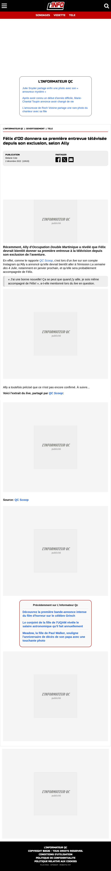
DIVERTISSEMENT (35, 128)
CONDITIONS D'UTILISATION (55, 854)
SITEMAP (54, 865)
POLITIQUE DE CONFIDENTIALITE (55, 858)
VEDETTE (59, 15)
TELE (72, 15)
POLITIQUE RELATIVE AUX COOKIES (55, 861)
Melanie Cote (11, 158)
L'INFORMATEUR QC (13, 128)
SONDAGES (43, 15)
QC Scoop (46, 260)
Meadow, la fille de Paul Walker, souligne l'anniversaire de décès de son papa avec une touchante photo (54, 636)
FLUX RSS (44, 865)
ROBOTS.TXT (65, 865)
